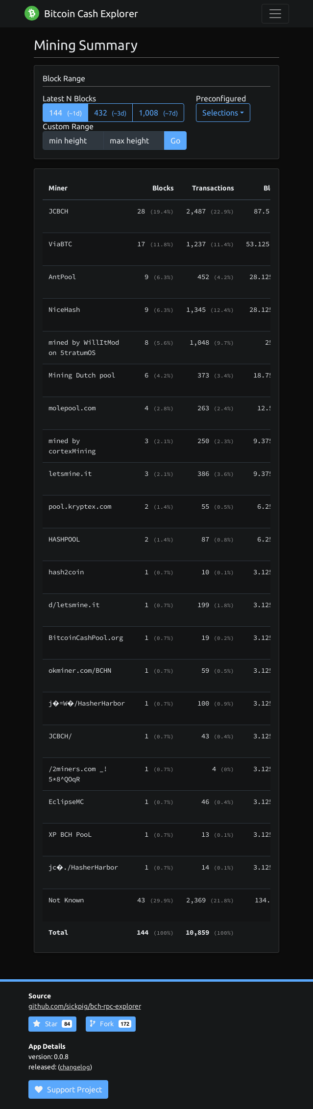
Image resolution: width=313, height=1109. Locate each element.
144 (65, 112)
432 (110, 112)
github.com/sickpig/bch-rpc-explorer (84, 1006)
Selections (220, 112)
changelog (75, 1066)
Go (175, 140)
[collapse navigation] (275, 14)
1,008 (158, 112)
